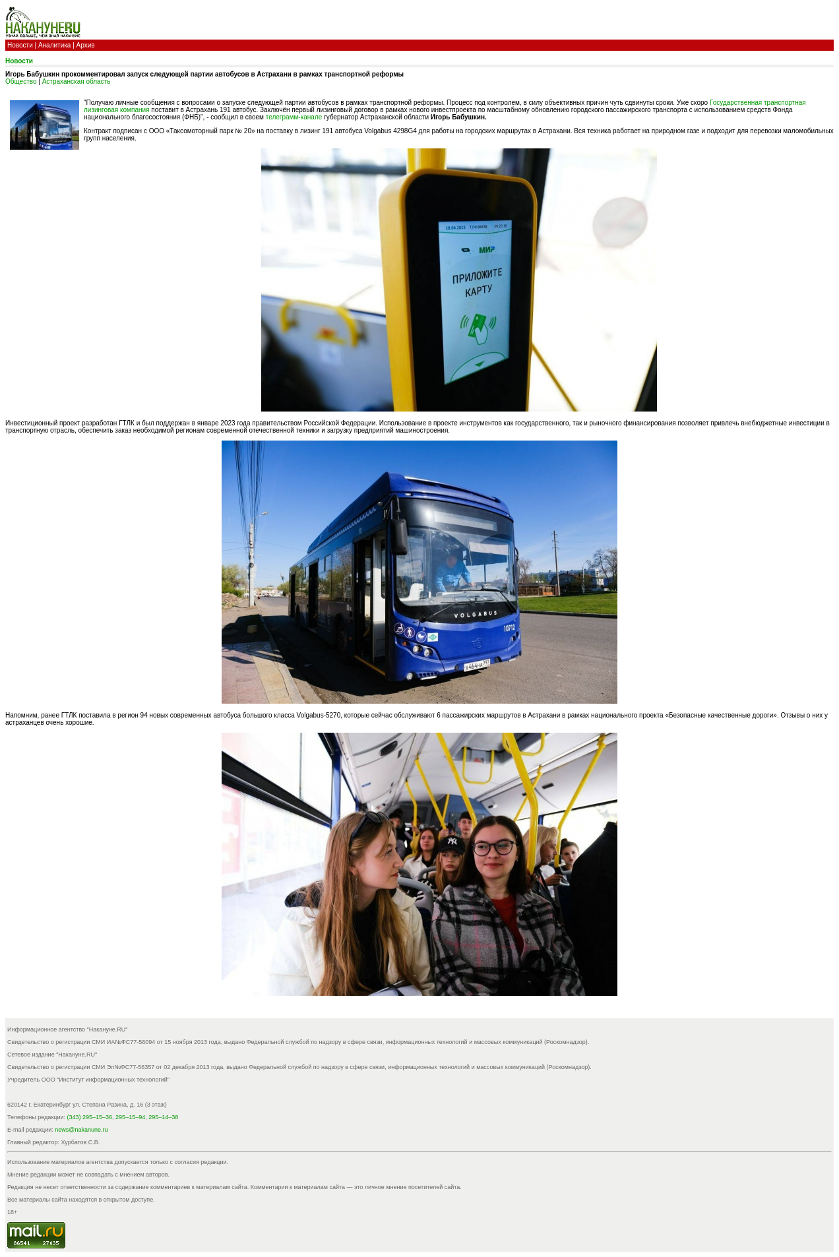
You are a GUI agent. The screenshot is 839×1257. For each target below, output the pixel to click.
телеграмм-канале (294, 117)
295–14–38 (163, 1117)
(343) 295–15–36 (90, 1117)
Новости (20, 45)
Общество (21, 81)
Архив (86, 45)
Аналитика (54, 45)
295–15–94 (130, 1117)
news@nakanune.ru (81, 1129)
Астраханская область (76, 81)
